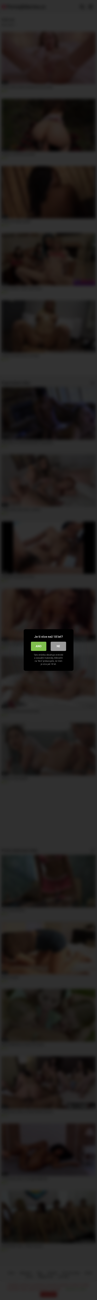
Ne (58, 646)
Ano (39, 646)
